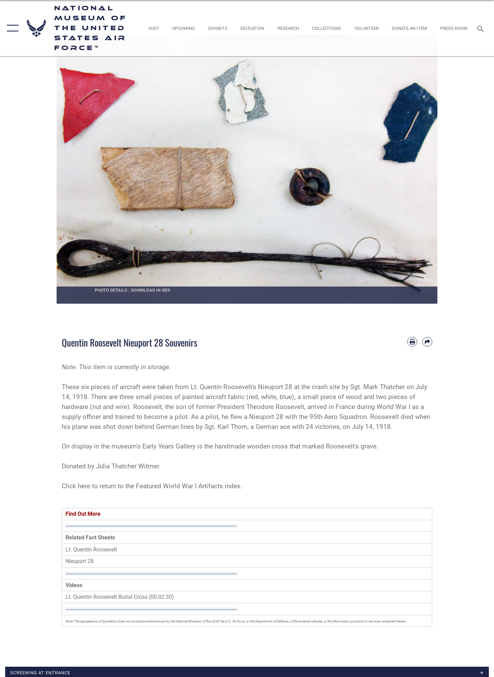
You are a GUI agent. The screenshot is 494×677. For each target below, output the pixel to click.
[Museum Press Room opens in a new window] (453, 28)
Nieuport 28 (80, 561)
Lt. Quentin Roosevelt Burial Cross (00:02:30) (120, 597)
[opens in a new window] (153, 28)
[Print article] (412, 342)
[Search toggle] (481, 28)
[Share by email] (427, 342)
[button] (11, 28)
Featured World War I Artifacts (179, 486)
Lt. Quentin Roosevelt (91, 549)
